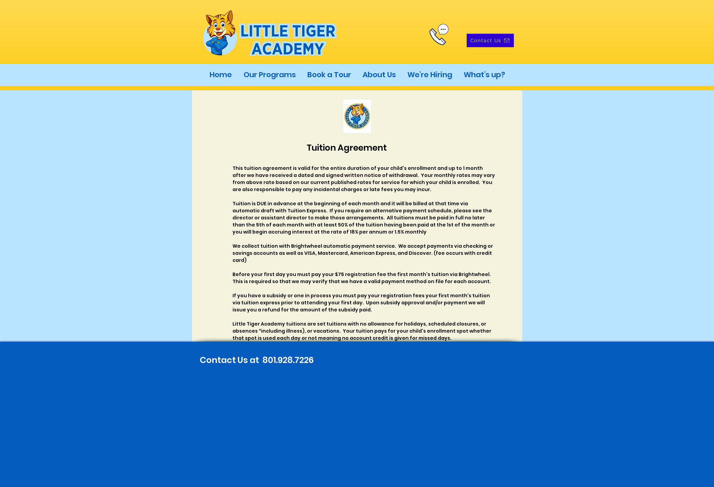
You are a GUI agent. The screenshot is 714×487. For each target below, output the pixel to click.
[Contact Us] (490, 40)
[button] (270, 75)
